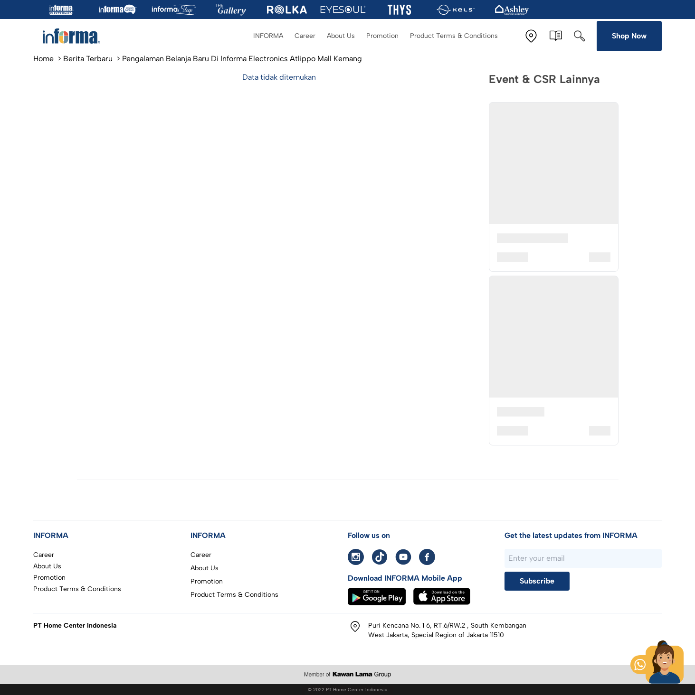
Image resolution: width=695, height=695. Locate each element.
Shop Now (629, 35)
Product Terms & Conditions (454, 36)
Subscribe (537, 580)
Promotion (382, 36)
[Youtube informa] (403, 557)
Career (305, 36)
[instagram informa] (356, 557)
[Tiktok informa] (379, 557)
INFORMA (268, 36)
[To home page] (76, 36)
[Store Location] (531, 36)
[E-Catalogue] (555, 36)
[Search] (579, 36)
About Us (341, 36)
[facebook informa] (427, 557)
